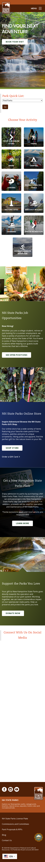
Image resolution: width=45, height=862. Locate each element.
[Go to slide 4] (7, 300)
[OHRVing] (11, 181)
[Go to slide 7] (14, 300)
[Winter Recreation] (34, 225)
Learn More (22, 523)
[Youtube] (16, 789)
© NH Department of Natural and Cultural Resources (20, 849)
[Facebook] (4, 789)
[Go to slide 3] (5, 300)
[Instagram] (10, 789)
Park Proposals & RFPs (12, 829)
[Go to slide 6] (11, 300)
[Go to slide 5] (9, 300)
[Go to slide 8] (16, 300)
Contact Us (7, 840)
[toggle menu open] (36, 8)
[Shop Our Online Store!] (11, 137)
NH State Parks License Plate (15, 818)
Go (5, 107)
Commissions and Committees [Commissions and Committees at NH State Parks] (15, 824)
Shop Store (12, 448)
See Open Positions (16, 355)
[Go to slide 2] (3, 300)
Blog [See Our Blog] (4, 835)
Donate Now (13, 613)
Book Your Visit (15, 41)
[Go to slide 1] (1, 300)
